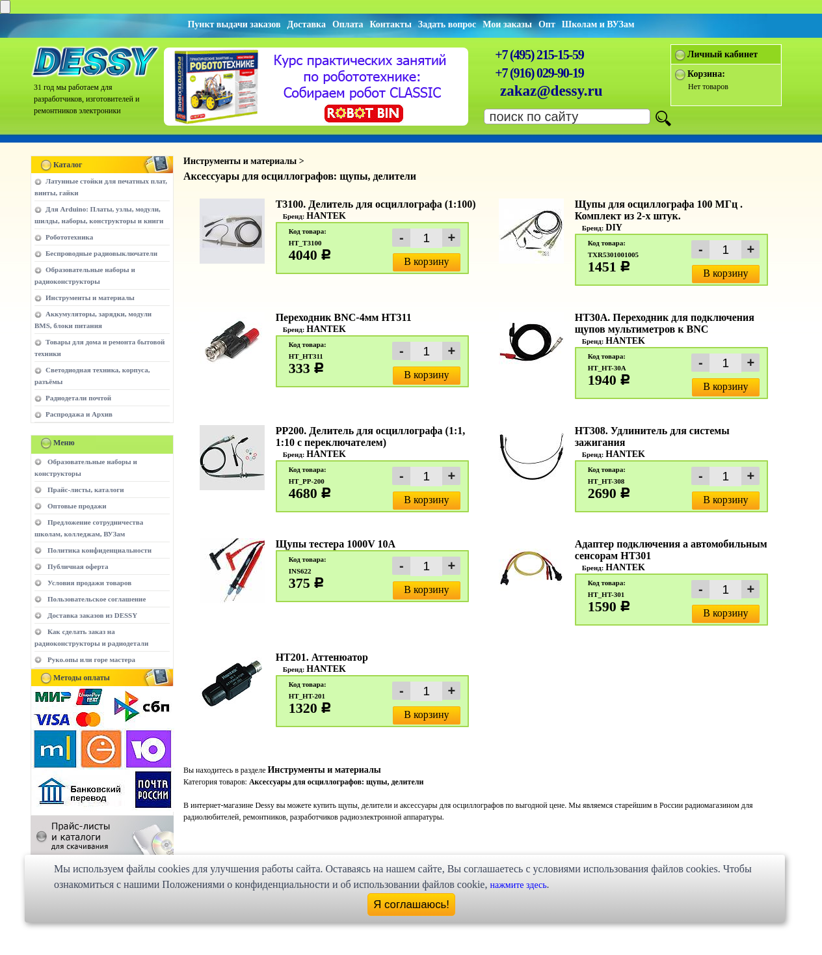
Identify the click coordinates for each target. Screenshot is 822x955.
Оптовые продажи (77, 506)
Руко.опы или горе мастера (91, 659)
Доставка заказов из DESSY (92, 615)
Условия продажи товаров (89, 583)
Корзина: (706, 74)
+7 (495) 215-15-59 (539, 55)
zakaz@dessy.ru (551, 91)
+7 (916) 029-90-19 (539, 73)
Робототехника (69, 237)
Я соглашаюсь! (411, 904)
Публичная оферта (77, 566)
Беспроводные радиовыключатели (101, 253)
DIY (613, 227)
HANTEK (326, 216)
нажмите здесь (518, 885)
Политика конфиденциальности (99, 550)
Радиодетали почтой (78, 398)
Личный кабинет (722, 54)
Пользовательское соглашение (96, 599)
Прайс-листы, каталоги (85, 489)
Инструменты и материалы (90, 297)
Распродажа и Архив (79, 414)
